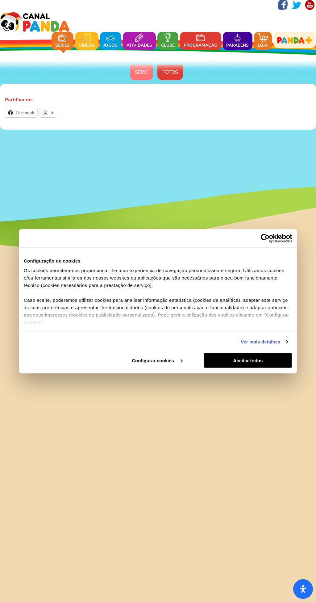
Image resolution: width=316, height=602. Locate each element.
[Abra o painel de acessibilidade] (303, 589)
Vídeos (87, 41)
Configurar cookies (157, 360)
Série (141, 72)
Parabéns (237, 41)
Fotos (170, 72)
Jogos (110, 41)
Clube (168, 41)
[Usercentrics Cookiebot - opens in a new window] (265, 238)
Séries (62, 41)
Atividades (139, 41)
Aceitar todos (248, 360)
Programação (201, 41)
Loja (263, 41)
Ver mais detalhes (260, 341)
